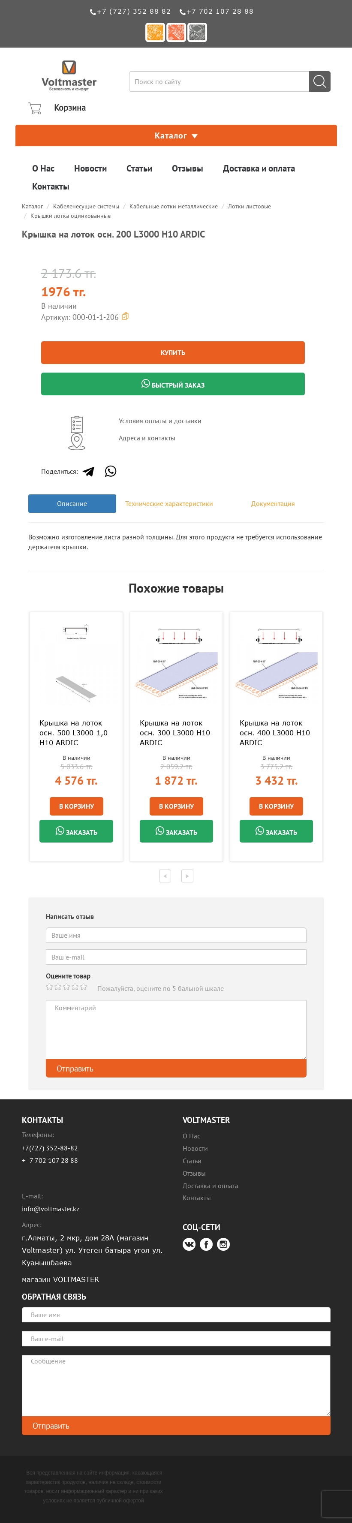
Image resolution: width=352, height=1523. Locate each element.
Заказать (76, 831)
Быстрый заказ (173, 384)
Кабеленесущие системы (86, 206)
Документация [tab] (273, 503)
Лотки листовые (249, 206)
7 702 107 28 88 (54, 1160)
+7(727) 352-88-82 (50, 1148)
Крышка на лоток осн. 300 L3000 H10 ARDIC (175, 732)
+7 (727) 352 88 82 (133, 11)
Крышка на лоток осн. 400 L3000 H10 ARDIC (275, 732)
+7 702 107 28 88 (220, 11)
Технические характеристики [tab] (169, 503)
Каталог (176, 135)
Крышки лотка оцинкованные (70, 216)
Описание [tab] (72, 503)
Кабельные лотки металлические (173, 206)
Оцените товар (68, 976)
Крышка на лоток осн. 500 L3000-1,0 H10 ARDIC (73, 732)
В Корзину (76, 806)
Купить (173, 352)
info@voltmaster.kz (50, 1208)
